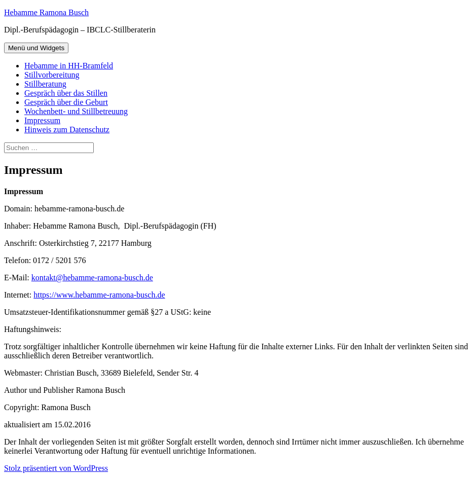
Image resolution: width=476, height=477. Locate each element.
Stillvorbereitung (51, 74)
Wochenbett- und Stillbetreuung (76, 111)
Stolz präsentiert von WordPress (56, 468)
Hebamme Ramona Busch (46, 12)
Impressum (42, 120)
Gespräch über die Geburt (66, 102)
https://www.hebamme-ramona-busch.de (99, 294)
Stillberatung (45, 84)
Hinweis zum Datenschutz (66, 129)
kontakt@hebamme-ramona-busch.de (92, 277)
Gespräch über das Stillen (65, 93)
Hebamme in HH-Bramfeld (68, 65)
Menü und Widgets (36, 48)
